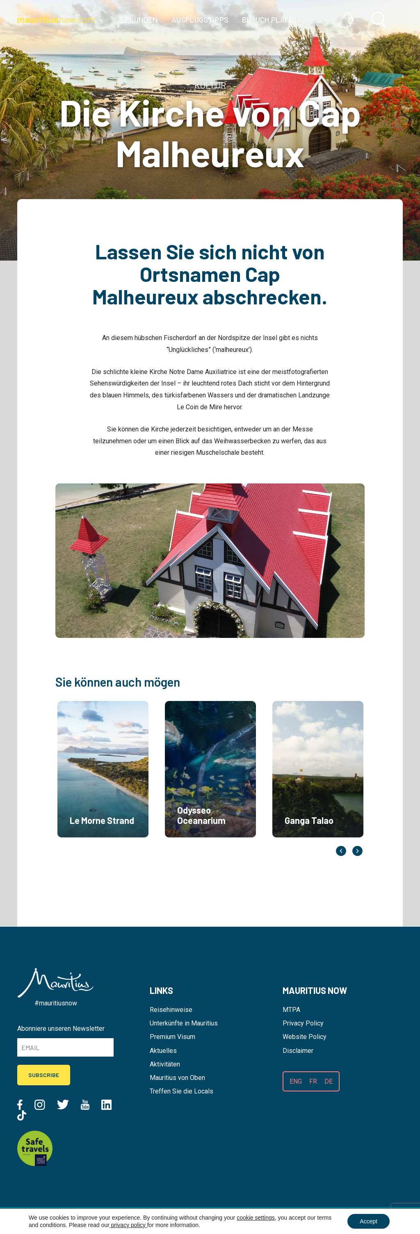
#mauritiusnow (55, 1003)
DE (328, 1081)
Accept (368, 1221)
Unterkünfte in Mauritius (184, 1023)
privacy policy (128, 1225)
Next (357, 851)
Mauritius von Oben (177, 1078)
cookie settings (256, 1217)
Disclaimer (298, 1051)
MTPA (291, 1010)
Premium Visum (172, 1037)
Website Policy (304, 1037)
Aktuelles (163, 1051)
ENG (296, 1081)
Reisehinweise (171, 1010)
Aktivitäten (165, 1064)
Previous (341, 851)
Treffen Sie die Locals (181, 1091)
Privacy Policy (303, 1023)
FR (313, 1081)
